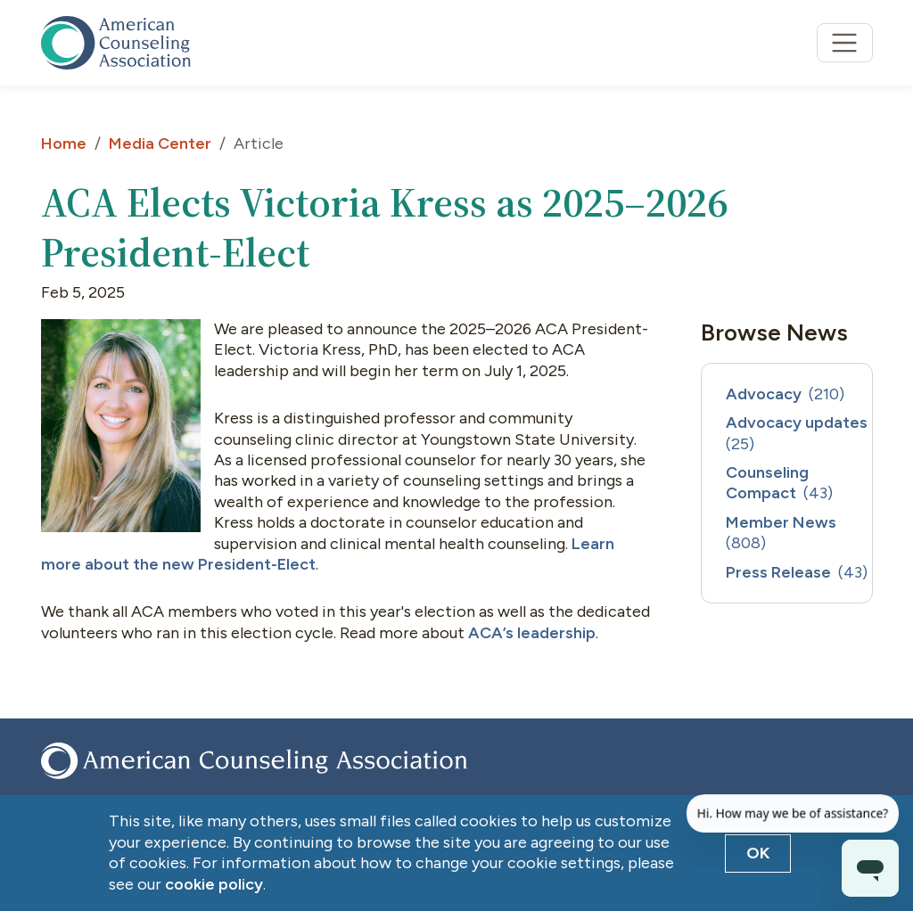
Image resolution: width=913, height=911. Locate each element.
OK (758, 853)
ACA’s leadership (530, 633)
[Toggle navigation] (845, 43)
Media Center (160, 143)
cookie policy (214, 884)
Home (63, 143)
